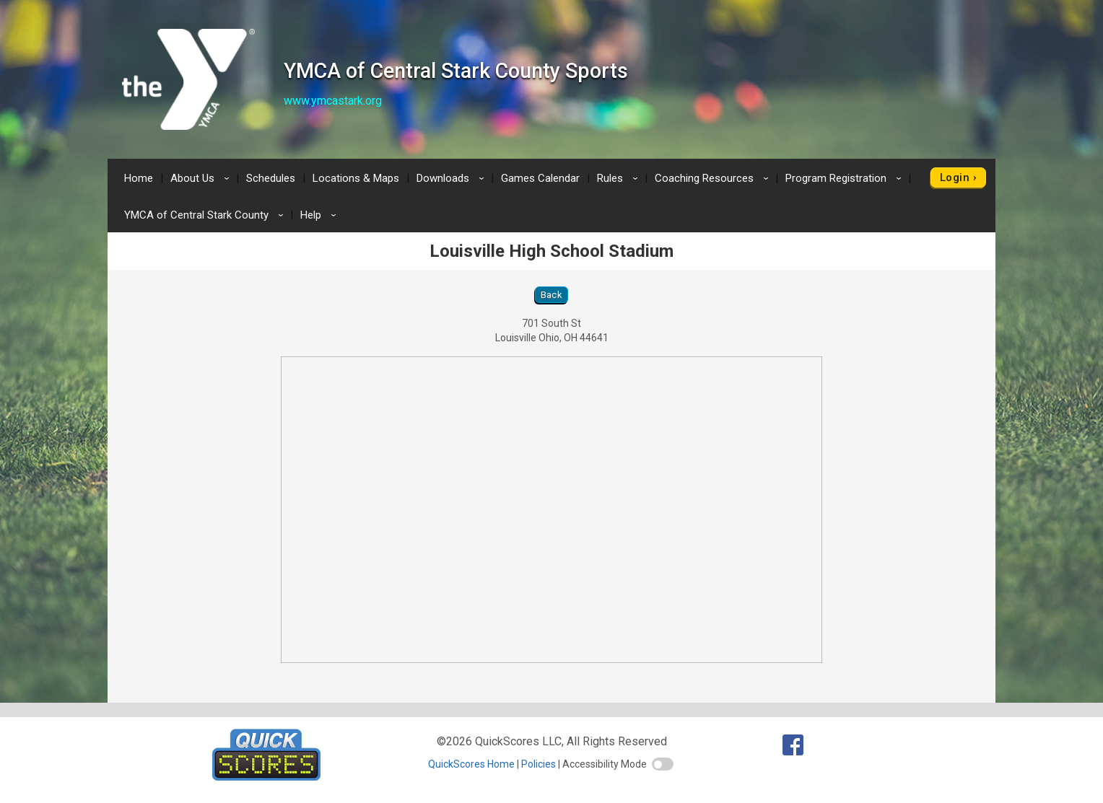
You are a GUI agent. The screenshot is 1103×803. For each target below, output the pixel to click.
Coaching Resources (714, 178)
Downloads (453, 178)
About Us (202, 178)
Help (320, 215)
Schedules (270, 178)
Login (954, 177)
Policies (538, 764)
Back (552, 294)
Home (138, 178)
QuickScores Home (471, 764)
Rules (619, 178)
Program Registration (845, 178)
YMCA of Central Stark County (206, 215)
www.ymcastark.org (333, 100)
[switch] (662, 764)
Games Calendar (540, 178)
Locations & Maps (356, 178)
